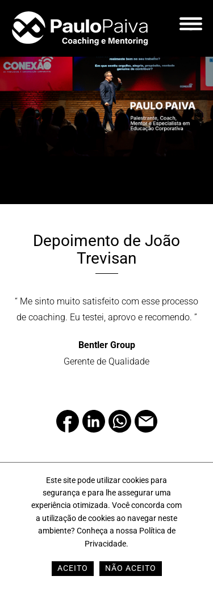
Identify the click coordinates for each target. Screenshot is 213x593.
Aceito (72, 568)
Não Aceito (130, 568)
